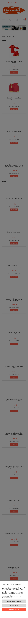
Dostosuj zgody (14, 605)
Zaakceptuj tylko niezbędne (14, 601)
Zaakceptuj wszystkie (14, 609)
